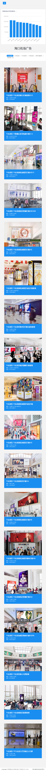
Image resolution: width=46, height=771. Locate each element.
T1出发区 (10, 55)
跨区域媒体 (39, 55)
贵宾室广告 (10, 57)
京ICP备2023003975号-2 (38, 769)
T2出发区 (24, 55)
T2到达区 (31, 55)
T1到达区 (17, 55)
